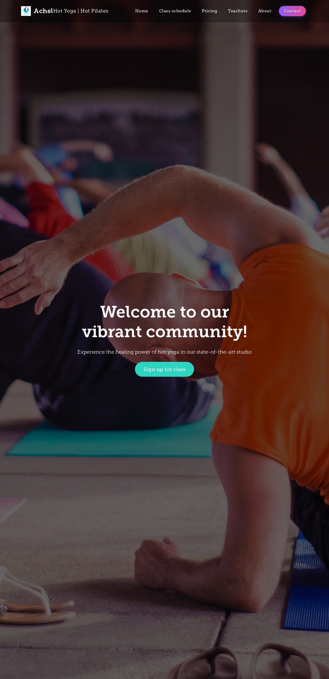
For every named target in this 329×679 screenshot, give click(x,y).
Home (141, 10)
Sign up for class (164, 369)
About (265, 10)
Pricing (209, 10)
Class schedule (175, 10)
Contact (292, 10)
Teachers (238, 10)
